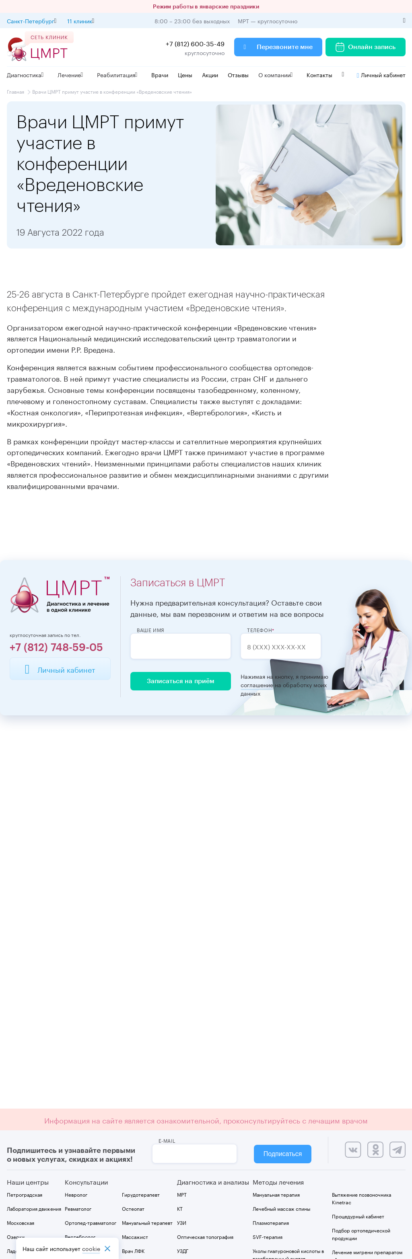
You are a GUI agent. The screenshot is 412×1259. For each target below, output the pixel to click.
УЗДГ (182, 1250)
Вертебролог (80, 1236)
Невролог (76, 1194)
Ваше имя (151, 629)
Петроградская (24, 1194)
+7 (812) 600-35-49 (195, 43)
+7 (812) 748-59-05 (56, 648)
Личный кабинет (381, 74)
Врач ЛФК (133, 1250)
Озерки (16, 1236)
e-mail (167, 1140)
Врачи (159, 74)
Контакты (319, 74)
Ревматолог (78, 1208)
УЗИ (181, 1222)
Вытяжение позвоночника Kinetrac (361, 1198)
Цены (185, 74)
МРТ (182, 1194)
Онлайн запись (365, 47)
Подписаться (283, 1153)
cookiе (91, 1248)
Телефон (259, 629)
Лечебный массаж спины (281, 1208)
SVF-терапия (267, 1236)
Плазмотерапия (271, 1222)
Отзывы (238, 74)
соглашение (257, 684)
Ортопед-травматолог (90, 1222)
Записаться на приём (180, 681)
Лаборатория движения (34, 1208)
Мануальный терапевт (147, 1222)
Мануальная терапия (276, 1194)
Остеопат (133, 1208)
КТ (180, 1208)
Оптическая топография (205, 1236)
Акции (210, 74)
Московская (20, 1222)
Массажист (135, 1236)
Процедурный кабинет (358, 1216)
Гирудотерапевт (141, 1194)
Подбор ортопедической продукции (361, 1233)
